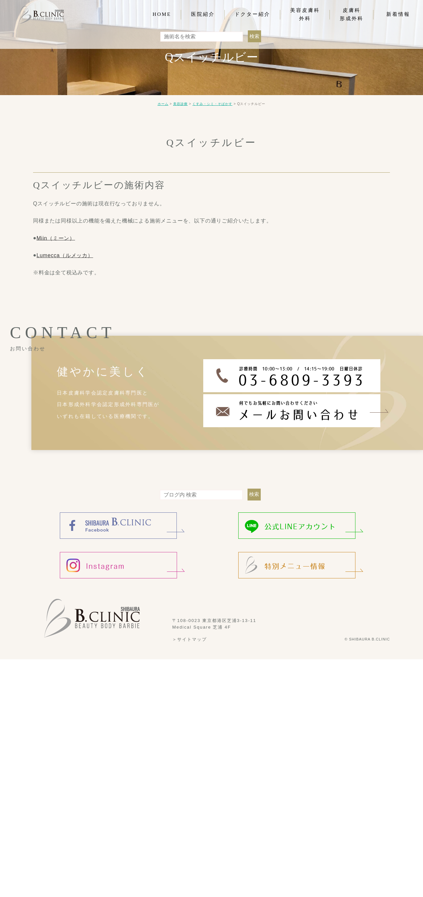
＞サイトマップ (189, 639)
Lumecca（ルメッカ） (64, 255)
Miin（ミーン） (55, 238)
